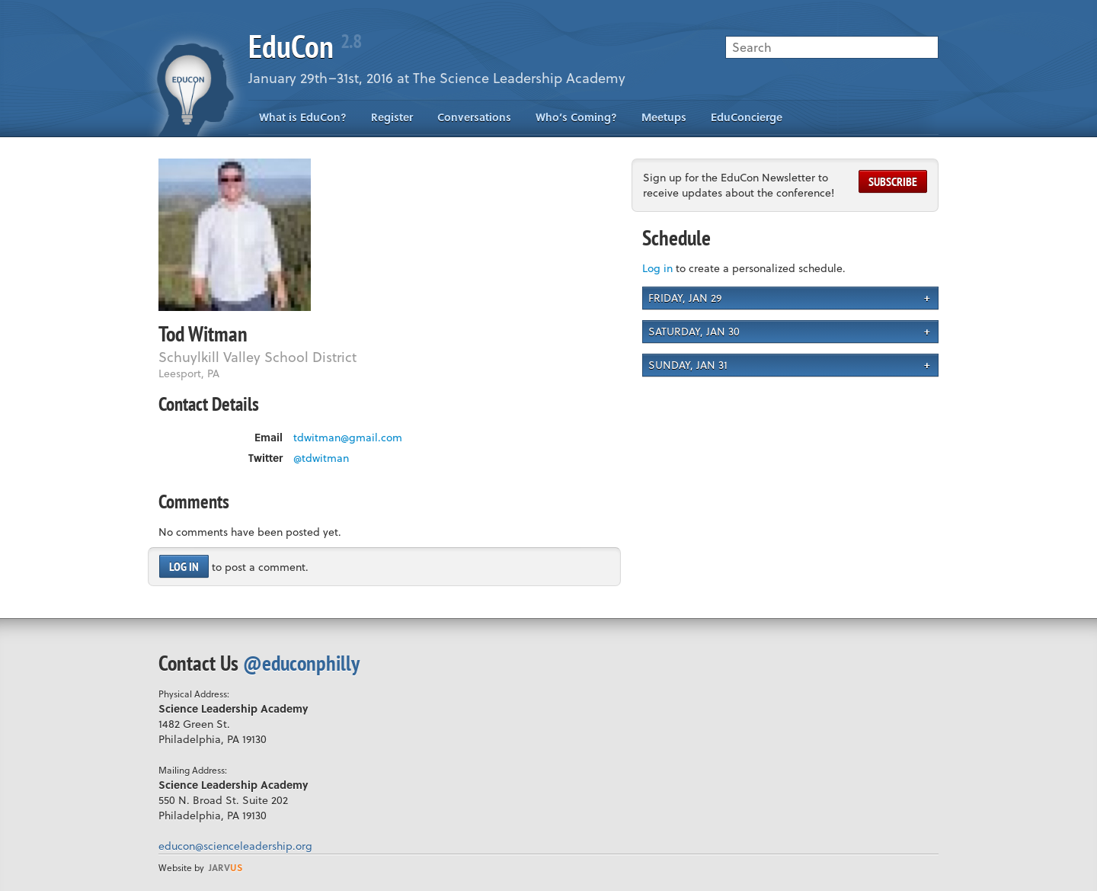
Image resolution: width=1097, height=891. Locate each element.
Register (392, 117)
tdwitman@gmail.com (347, 437)
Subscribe (892, 181)
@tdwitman (321, 458)
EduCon (304, 46)
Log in (184, 566)
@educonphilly (301, 663)
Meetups (663, 117)
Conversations (474, 117)
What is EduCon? (303, 117)
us (225, 867)
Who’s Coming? (576, 117)
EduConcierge (746, 117)
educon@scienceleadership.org (235, 846)
